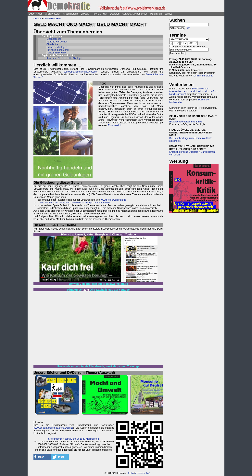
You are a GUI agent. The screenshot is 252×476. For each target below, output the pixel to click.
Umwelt (85, 13)
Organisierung (70, 13)
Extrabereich (114, 125)
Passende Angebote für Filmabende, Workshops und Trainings (98, 366)
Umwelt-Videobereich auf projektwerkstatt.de (98, 283)
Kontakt (131, 473)
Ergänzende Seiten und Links (185, 121)
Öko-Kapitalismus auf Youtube (110, 289)
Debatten (115, 13)
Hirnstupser (75, 289)
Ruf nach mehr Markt (57, 50)
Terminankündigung (203, 75)
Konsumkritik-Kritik (56, 52)
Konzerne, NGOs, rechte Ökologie (64, 58)
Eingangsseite (53, 39)
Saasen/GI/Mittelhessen (134, 13)
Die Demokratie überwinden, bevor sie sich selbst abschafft (191, 90)
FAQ (148, 473)
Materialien (156, 13)
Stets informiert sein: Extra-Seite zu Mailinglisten (73, 438)
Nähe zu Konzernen (56, 41)
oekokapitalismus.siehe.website (80, 71)
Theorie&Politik (99, 13)
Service (168, 13)
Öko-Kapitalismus (52, 18)
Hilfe (188, 28)
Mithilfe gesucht (177, 94)
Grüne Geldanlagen (56, 47)
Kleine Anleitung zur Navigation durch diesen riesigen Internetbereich (73, 202)
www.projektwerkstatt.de (113, 199)
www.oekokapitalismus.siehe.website (53, 427)
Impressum (140, 473)
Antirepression (52, 13)
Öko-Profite (52, 44)
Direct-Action (36, 13)
